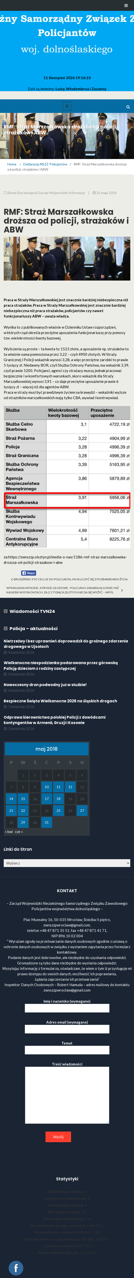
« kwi (9, 831)
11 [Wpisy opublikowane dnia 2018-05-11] (58, 787)
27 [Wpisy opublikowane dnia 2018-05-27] (82, 810)
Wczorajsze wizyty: (65, 1212)
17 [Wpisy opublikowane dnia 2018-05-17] (47, 799)
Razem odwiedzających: (58, 1252)
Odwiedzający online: (66, 1191)
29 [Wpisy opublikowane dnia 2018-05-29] (23, 822)
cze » (19, 831)
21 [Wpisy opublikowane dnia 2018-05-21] (11, 810)
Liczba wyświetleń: (60, 1245)
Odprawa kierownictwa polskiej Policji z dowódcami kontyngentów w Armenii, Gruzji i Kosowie (54, 720)
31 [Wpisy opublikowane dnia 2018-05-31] (47, 822)
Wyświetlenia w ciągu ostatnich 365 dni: (60, 1239)
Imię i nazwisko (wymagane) (67, 1005)
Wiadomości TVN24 (32, 611)
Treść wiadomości (67, 1093)
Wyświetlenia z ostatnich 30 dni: (62, 1232)
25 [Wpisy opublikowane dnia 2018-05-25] (58, 810)
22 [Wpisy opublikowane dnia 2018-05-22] (23, 810)
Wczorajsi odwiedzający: (65, 1218)
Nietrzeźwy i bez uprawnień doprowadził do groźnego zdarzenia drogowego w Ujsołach (66, 644)
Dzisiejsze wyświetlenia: (66, 1198)
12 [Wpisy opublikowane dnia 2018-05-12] (70, 787)
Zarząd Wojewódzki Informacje (61, 193)
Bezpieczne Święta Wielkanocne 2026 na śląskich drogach (60, 701)
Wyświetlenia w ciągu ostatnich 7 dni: (64, 1225)
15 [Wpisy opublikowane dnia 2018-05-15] (23, 799)
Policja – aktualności (34, 628)
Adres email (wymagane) (67, 1025)
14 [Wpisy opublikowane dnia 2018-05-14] (11, 799)
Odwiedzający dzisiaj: (66, 1205)
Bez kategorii (27, 193)
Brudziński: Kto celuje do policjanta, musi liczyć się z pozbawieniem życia (71, 579)
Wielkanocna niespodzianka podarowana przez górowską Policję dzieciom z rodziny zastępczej (61, 665)
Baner (12, 193)
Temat (67, 1046)
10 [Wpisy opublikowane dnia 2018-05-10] (47, 787)
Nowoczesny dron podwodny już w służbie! (45, 684)
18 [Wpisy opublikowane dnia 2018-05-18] (58, 799)
